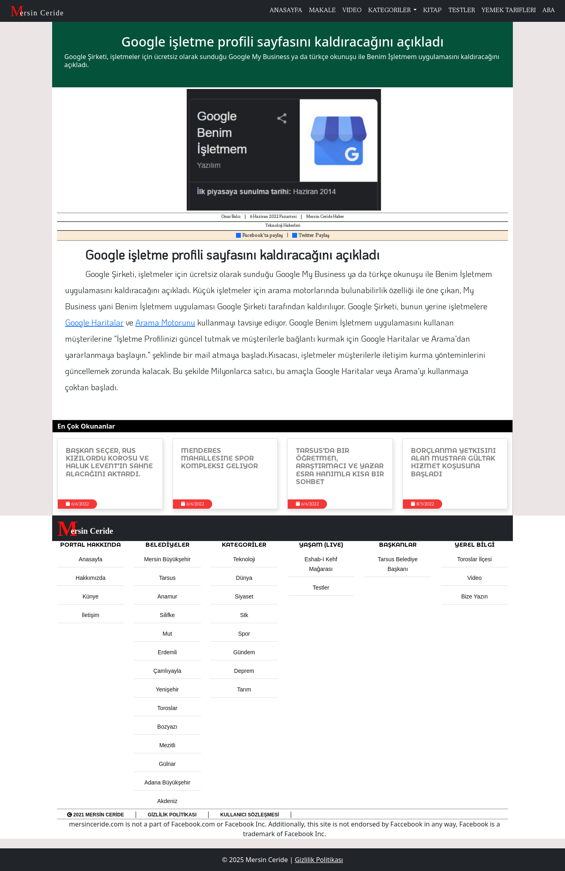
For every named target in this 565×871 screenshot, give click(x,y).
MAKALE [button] (322, 11)
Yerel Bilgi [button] (475, 544)
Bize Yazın (474, 596)
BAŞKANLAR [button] (398, 544)
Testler (320, 587)
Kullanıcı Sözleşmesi (249, 815)
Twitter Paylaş (310, 235)
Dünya (244, 578)
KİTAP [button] (432, 11)
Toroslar (167, 708)
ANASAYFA (286, 11)
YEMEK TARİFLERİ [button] (508, 11)
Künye (90, 596)
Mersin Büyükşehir (167, 559)
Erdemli (167, 652)
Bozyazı (167, 726)
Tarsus (167, 578)
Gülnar (167, 764)
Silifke (167, 615)
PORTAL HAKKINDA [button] (90, 544)
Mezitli (167, 745)
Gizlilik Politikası (172, 815)
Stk (244, 615)
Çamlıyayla (167, 671)
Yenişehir (167, 689)
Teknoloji (244, 559)
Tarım (244, 689)
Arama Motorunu (165, 322)
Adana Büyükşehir (167, 782)
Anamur (167, 596)
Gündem (244, 652)
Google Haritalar (94, 322)
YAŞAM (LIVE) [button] (321, 544)
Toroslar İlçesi (474, 559)
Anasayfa (90, 559)
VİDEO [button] (352, 11)
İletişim (90, 615)
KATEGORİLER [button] (244, 544)
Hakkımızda (90, 578)
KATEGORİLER (390, 11)
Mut (167, 633)
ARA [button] (548, 11)
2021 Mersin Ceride (95, 815)
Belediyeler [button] (167, 544)
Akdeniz (167, 801)
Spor (244, 633)
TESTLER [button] (461, 11)
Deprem (244, 671)
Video (474, 578)
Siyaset (244, 596)
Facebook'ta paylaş (259, 235)
